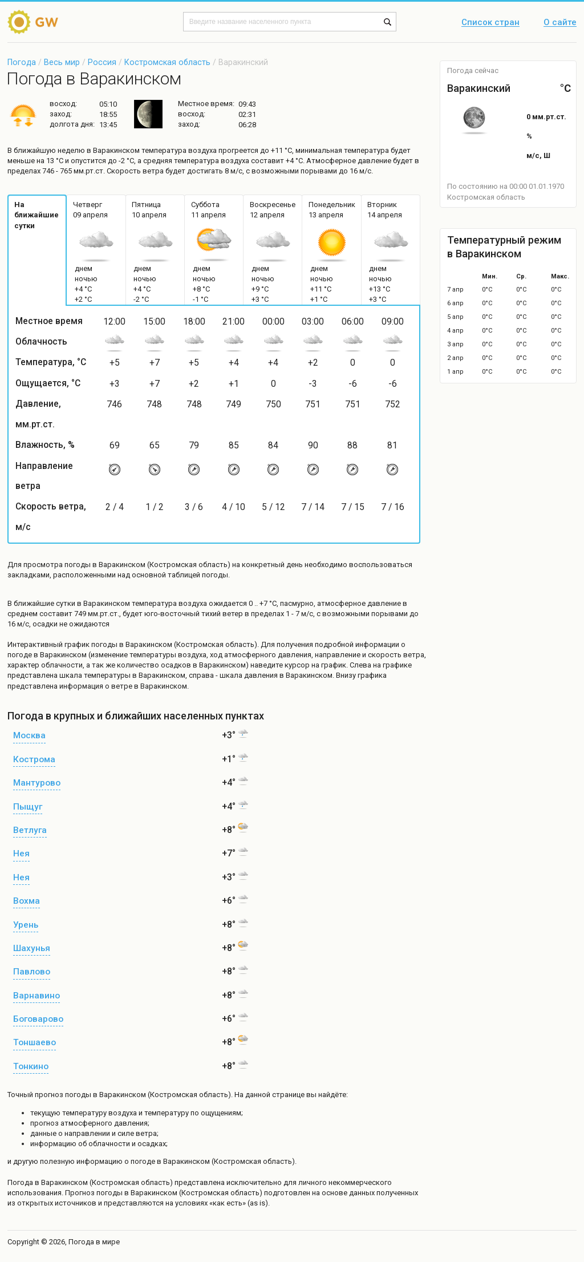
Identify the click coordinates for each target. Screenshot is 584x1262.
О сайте (560, 22)
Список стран (490, 22)
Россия (102, 62)
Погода (21, 62)
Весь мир (62, 62)
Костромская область (167, 62)
